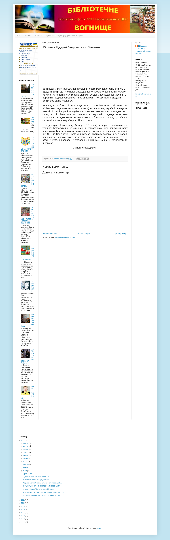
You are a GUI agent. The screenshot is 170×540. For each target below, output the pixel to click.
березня (26, 465)
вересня (26, 446)
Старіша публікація (120, 233)
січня (25, 471)
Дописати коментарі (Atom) (65, 237)
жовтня (26, 443)
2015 (23, 519)
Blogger (99, 528)
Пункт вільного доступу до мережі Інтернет (64, 36)
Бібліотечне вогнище (142, 47)
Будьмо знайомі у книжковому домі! (36, 477)
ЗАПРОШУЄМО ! (32, 286)
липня (25, 452)
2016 (23, 516)
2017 (23, 512)
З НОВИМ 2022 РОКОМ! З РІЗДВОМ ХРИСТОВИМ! (41, 495)
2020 (23, 503)
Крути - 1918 (27, 474)
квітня (25, 461)
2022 (23, 440)
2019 (23, 506)
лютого (26, 468)
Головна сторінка (23, 36)
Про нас (38, 36)
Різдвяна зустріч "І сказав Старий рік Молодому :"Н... (42, 483)
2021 (23, 500)
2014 (23, 522)
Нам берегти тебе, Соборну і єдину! (36, 480)
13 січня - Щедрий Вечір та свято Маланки (38, 489)
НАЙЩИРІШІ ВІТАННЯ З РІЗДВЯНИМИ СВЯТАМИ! (41, 486)
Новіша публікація (50, 233)
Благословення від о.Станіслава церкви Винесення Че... (43, 492)
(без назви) (33, 120)
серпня (26, 449)
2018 (23, 509)
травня (26, 458)
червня (26, 455)
